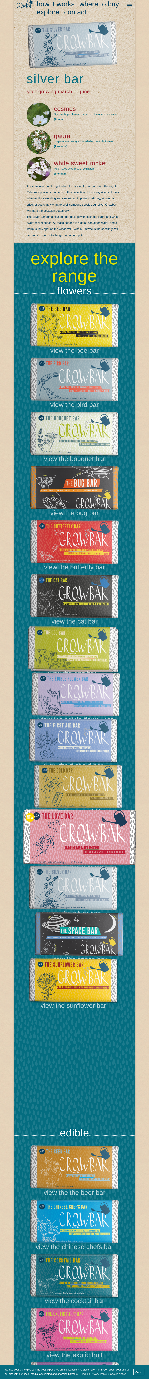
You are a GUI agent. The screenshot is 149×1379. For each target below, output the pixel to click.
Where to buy (99, 4)
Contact (75, 12)
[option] (74, 705)
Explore (48, 12)
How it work (56, 4)
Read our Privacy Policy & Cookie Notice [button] (102, 1374)
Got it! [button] (138, 1372)
